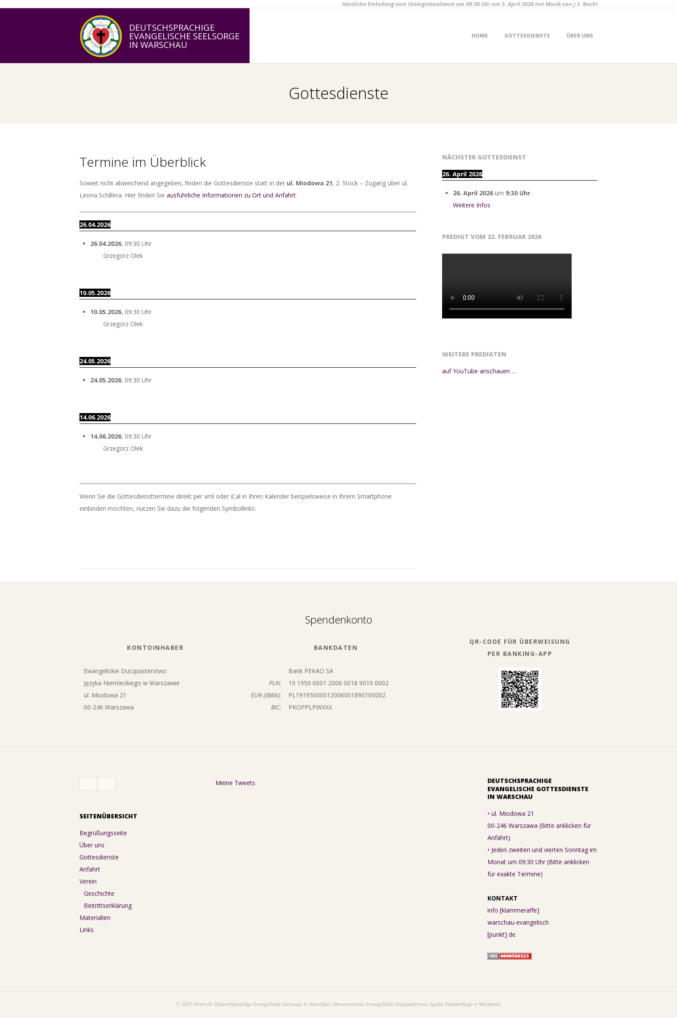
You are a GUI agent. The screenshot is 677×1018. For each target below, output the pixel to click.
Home (479, 35)
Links (86, 930)
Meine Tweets (235, 783)
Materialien (95, 917)
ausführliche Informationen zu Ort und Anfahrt (231, 195)
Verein (88, 881)
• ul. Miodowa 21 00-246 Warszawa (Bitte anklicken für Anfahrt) (539, 825)
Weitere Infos (471, 205)
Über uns (579, 35)
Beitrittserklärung (108, 905)
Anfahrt (89, 869)
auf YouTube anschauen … (479, 371)
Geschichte (99, 893)
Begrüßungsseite (103, 833)
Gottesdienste (527, 35)
